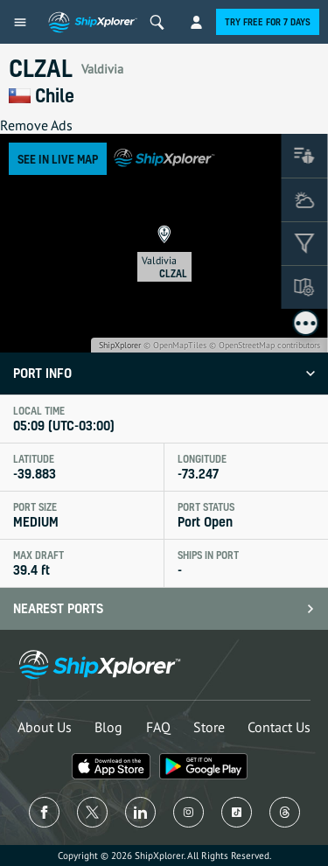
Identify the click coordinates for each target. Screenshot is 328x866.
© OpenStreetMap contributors (264, 345)
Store (209, 727)
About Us (44, 727)
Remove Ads (36, 125)
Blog (108, 727)
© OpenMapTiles (174, 345)
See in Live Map (57, 158)
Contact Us (279, 727)
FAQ (158, 727)
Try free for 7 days (268, 22)
